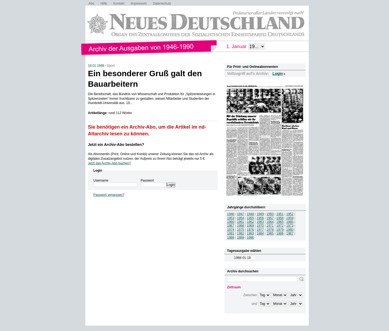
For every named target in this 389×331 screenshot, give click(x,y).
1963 (260, 222)
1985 (270, 233)
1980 (290, 230)
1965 (280, 222)
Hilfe (103, 3)
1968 (240, 226)
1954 (240, 218)
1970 (260, 226)
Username (100, 180)
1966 (290, 222)
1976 (250, 230)
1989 (240, 237)
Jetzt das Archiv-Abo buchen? (109, 163)
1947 (240, 214)
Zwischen (250, 295)
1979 (280, 230)
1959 (290, 218)
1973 (290, 226)
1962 (250, 222)
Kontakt (119, 3)
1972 (280, 226)
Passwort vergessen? (109, 195)
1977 (260, 230)
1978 (270, 230)
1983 (250, 233)
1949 (260, 214)
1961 (240, 222)
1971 (270, 226)
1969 (250, 226)
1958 (280, 218)
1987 (290, 233)
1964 (270, 222)
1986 (280, 233)
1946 (230, 214)
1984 (260, 233)
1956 (260, 218)
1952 (290, 214)
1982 (240, 233)
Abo (91, 3)
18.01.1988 (96, 66)
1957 (270, 218)
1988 (230, 237)
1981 (230, 233)
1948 (250, 214)
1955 (250, 218)
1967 (230, 226)
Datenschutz (162, 3)
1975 (240, 230)
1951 (280, 214)
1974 (230, 230)
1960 (230, 222)
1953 (230, 218)
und (254, 304)
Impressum (139, 3)
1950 (270, 214)
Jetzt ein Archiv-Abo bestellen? (116, 144)
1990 (250, 237)
